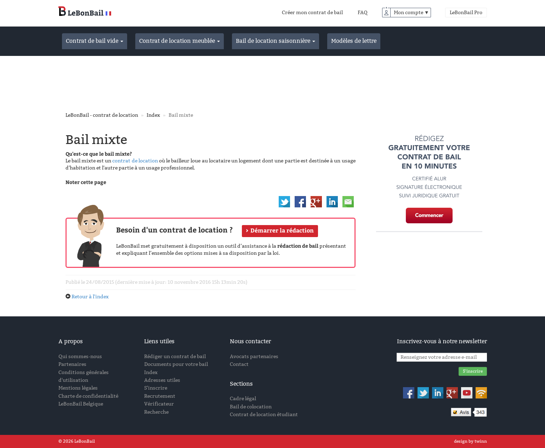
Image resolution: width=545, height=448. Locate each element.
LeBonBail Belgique (80, 404)
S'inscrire (155, 388)
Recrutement (159, 396)
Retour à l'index (90, 297)
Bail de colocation (251, 407)
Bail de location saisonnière (275, 41)
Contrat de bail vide (94, 41)
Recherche (156, 412)
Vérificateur (159, 404)
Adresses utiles (162, 380)
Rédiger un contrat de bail (175, 357)
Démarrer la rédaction (282, 230)
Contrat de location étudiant (264, 415)
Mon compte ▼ (411, 13)
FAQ (363, 13)
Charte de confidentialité (88, 396)
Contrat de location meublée (179, 41)
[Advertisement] (273, 82)
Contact (239, 364)
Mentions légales (78, 388)
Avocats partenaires (254, 357)
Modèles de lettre (353, 41)
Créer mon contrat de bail (312, 13)
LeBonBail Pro (466, 13)
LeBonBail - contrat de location (102, 115)
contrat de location (135, 161)
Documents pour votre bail (176, 364)
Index (153, 115)
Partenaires (72, 364)
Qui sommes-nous (80, 357)
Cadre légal (243, 399)
